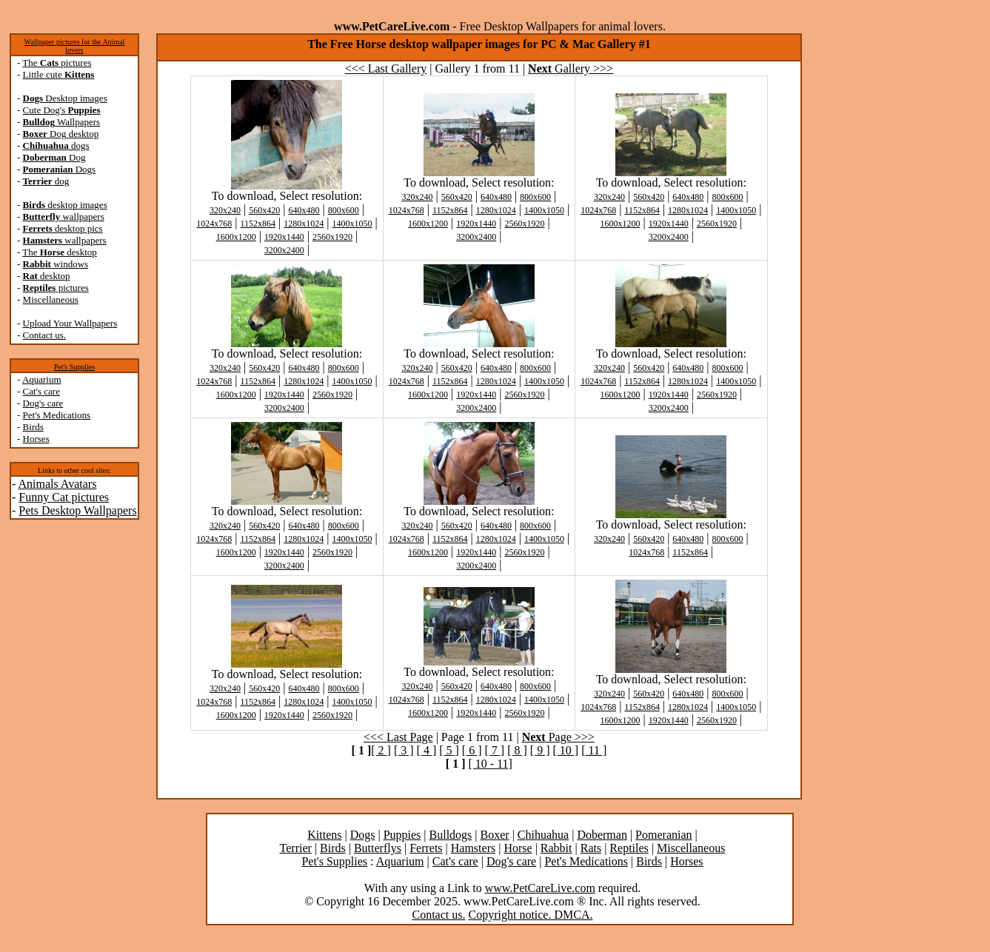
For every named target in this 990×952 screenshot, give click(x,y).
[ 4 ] (427, 750)
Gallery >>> (570, 68)
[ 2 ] (381, 750)
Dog (54, 157)
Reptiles (628, 848)
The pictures (56, 62)
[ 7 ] (495, 750)
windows (56, 263)
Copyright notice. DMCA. (530, 914)
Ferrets (425, 848)
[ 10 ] (565, 750)
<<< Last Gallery (386, 68)
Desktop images (65, 98)
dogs (56, 145)
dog (46, 181)
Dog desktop (61, 133)
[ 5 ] (449, 750)
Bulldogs (450, 834)
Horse (518, 848)
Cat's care (41, 391)
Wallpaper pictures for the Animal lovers (74, 46)
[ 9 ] (540, 750)
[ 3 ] (404, 750)
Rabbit (556, 848)
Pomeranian (663, 834)
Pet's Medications (57, 414)
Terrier (296, 848)
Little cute (59, 74)
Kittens (324, 834)
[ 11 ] (593, 750)
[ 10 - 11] (490, 763)
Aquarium (41, 379)
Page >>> (558, 737)
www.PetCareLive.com (540, 888)
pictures (56, 287)
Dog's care (43, 403)
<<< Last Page (398, 737)
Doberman (602, 834)
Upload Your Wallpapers (70, 323)
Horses (36, 438)
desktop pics (63, 228)
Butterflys (377, 848)
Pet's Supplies (74, 367)
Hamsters (473, 848)
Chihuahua (543, 834)
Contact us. (45, 335)
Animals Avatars (57, 483)
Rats (591, 848)
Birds (33, 426)
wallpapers (63, 216)
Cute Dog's (62, 109)
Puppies (402, 834)
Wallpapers (62, 121)
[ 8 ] (517, 750)
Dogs (59, 169)
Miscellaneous (50, 299)
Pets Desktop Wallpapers (77, 510)
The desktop (59, 252)
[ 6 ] (472, 750)
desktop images (65, 204)
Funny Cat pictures (64, 497)
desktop (46, 275)
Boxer (495, 834)
